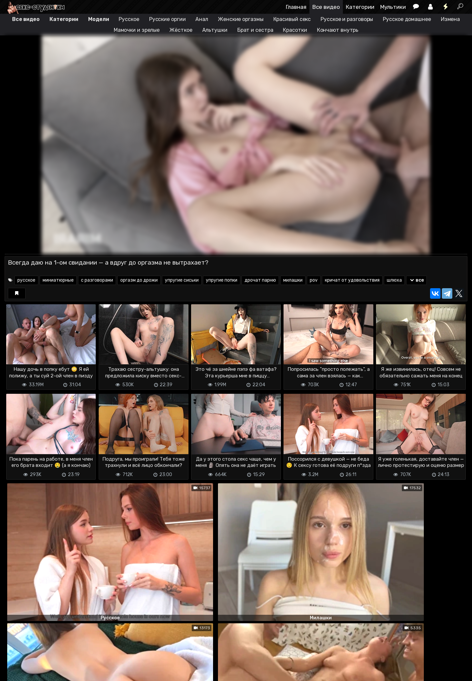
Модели (98, 19)
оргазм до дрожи (139, 280)
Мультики (393, 7)
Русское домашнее (407, 19)
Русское (129, 19)
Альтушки (214, 30)
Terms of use (38, 672)
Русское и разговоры (347, 19)
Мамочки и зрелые (137, 30)
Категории (360, 7)
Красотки (295, 30)
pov (314, 280)
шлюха (394, 280)
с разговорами (97, 280)
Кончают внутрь (338, 30)
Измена (450, 19)
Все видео (326, 7)
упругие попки (221, 280)
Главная (296, 7)
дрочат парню (260, 280)
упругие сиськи (182, 280)
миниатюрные (58, 280)
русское (26, 280)
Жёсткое (180, 30)
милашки (293, 280)
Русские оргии (167, 19)
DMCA (15, 672)
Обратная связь (72, 672)
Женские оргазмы (241, 19)
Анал (201, 19)
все (416, 280)
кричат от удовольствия (352, 280)
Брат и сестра (255, 30)
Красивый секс (292, 19)
